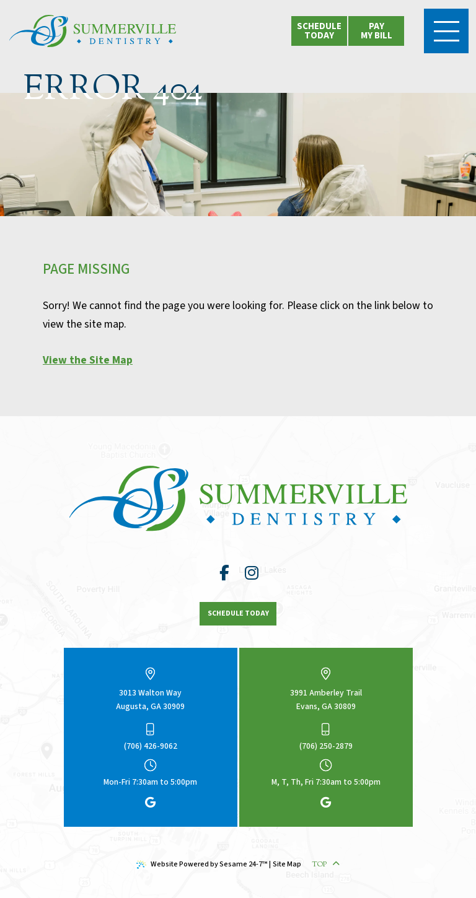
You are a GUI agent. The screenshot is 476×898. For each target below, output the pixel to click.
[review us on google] (150, 803)
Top (326, 864)
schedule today (319, 31)
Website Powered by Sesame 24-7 (201, 864)
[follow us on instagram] (251, 573)
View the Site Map (88, 360)
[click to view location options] (376, 31)
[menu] (446, 31)
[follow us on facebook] (224, 573)
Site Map (287, 864)
